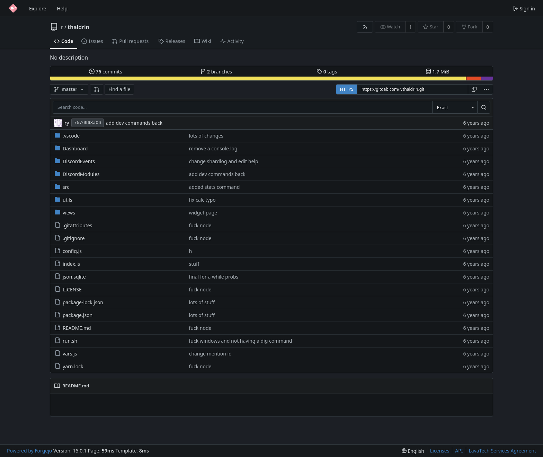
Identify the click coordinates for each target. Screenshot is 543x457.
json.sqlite (70, 276)
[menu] (486, 89)
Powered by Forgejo (29, 450)
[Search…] (483, 107)
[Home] (13, 8)
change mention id (210, 353)
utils (63, 199)
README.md (73, 328)
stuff (194, 264)
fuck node (200, 225)
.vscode (67, 135)
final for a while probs (214, 276)
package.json (73, 315)
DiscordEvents (75, 161)
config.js (68, 251)
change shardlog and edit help (223, 161)
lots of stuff (202, 302)
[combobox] (454, 107)
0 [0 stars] (448, 27)
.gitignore (70, 238)
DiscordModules (77, 174)
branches (216, 71)
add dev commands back (134, 123)
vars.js (66, 353)
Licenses (439, 450)
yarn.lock (69, 366)
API (459, 450)
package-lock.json (79, 302)
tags (327, 71)
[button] (96, 89)
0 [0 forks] (487, 27)
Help (62, 8)
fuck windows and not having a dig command (240, 340)
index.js (67, 264)
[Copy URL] (474, 89)
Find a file (119, 89)
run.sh (66, 340)
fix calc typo (202, 199)
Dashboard (71, 148)
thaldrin (78, 27)
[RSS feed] (365, 27)
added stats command (214, 187)
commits (105, 71)
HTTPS (347, 89)
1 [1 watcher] (410, 27)
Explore (37, 8)
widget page (203, 212)
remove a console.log (213, 148)
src (62, 187)
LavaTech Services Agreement (502, 450)
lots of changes (206, 135)
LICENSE (68, 289)
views (65, 212)
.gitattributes (73, 225)
